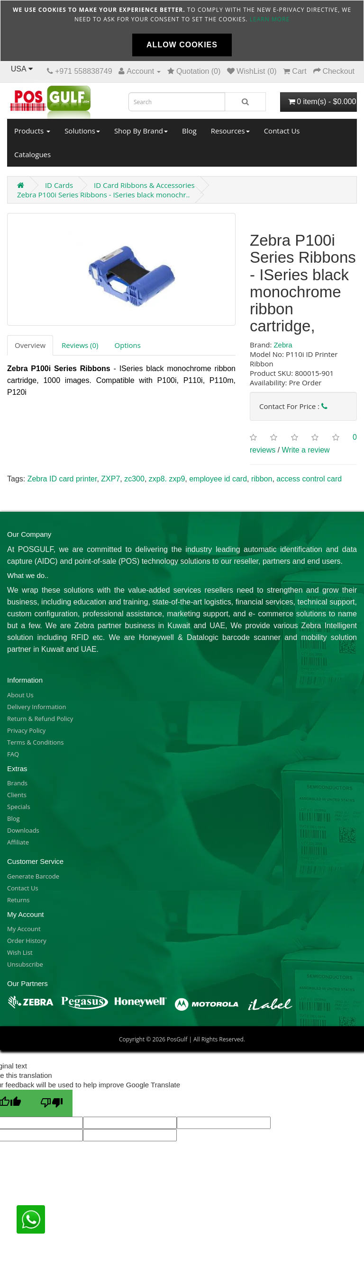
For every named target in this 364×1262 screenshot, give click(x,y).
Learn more (270, 19)
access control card (309, 479)
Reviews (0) (80, 345)
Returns (18, 900)
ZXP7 (110, 479)
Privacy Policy (26, 730)
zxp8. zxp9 (167, 479)
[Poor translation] (52, 1103)
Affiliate (18, 842)
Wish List (20, 952)
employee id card (218, 479)
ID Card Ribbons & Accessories (144, 185)
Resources (230, 130)
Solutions (82, 130)
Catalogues (32, 154)
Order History (26, 940)
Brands (17, 783)
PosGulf (177, 1039)
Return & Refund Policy (40, 718)
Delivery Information (36, 706)
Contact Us (282, 130)
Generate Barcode (33, 876)
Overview (30, 345)
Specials (18, 806)
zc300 (134, 479)
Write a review (306, 450)
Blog (189, 130)
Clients (17, 795)
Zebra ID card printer (62, 479)
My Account (24, 928)
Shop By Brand (141, 130)
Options (128, 345)
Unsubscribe (25, 964)
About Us (20, 695)
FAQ (13, 754)
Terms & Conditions (35, 742)
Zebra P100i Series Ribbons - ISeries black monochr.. (103, 194)
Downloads (23, 830)
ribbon (261, 479)
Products (32, 130)
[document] (182, 31)
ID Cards (59, 185)
